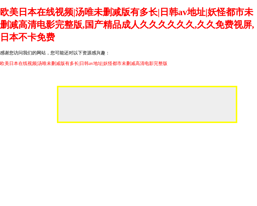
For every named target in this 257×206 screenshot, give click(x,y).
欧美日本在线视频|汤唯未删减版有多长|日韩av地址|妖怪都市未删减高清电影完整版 (83, 63)
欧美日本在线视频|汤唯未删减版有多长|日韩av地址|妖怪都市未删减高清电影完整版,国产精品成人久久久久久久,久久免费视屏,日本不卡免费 (127, 24)
